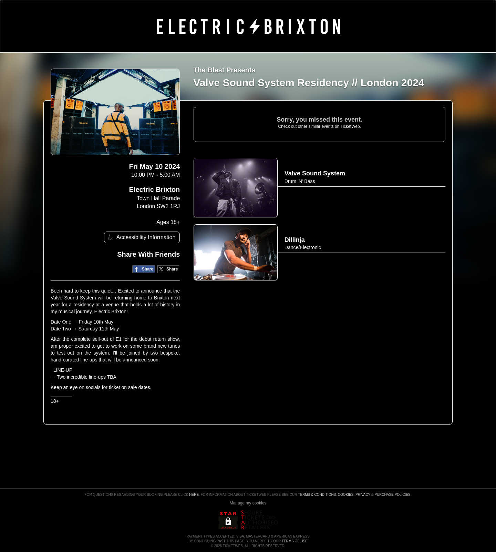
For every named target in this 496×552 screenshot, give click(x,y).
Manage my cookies (248, 503)
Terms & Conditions (317, 495)
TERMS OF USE (295, 541)
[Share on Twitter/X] (168, 269)
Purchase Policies (392, 495)
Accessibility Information (141, 237)
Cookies (346, 495)
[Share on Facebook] (143, 269)
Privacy (362, 495)
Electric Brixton (154, 189)
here (194, 495)
